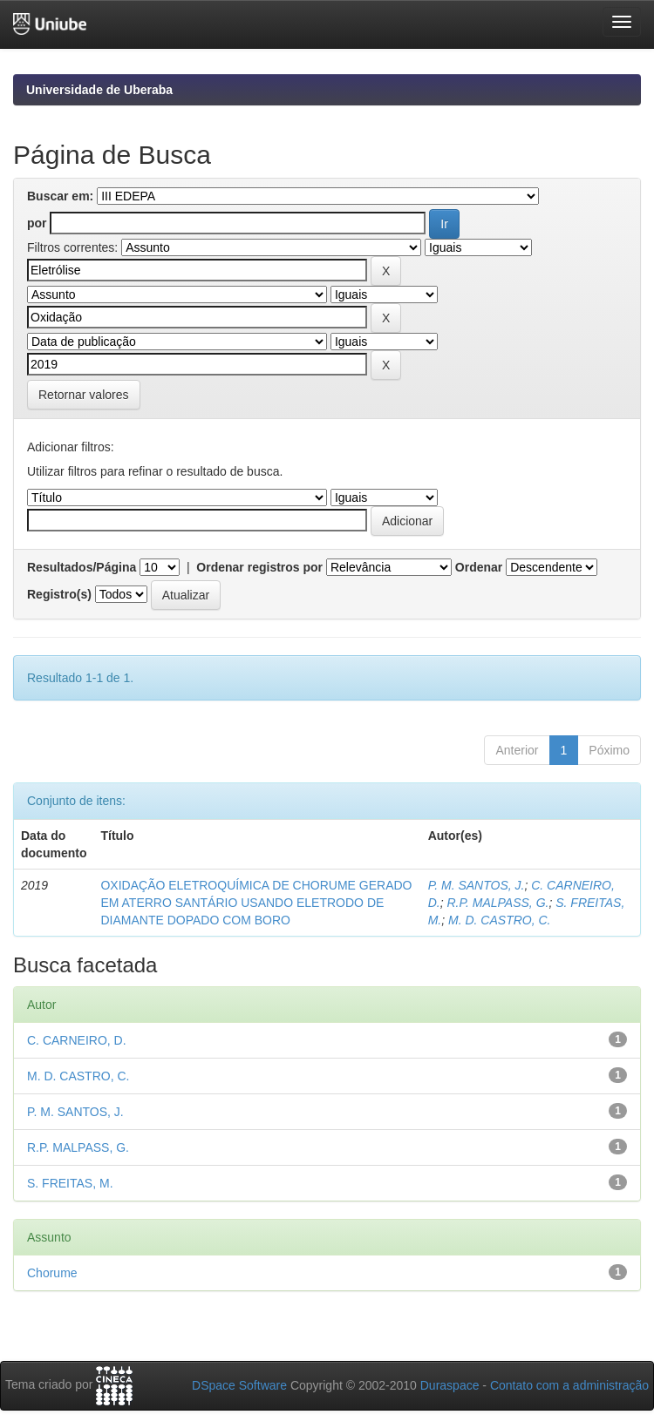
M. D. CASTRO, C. (499, 920)
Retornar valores (83, 395)
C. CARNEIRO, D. (76, 1040)
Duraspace (450, 1385)
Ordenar (478, 567)
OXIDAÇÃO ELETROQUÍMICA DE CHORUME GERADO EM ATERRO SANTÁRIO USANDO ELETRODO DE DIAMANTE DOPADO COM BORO (256, 902)
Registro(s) (59, 594)
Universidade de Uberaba (99, 90)
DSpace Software (239, 1385)
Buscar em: (60, 196)
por (37, 223)
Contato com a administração (569, 1385)
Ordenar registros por (259, 567)
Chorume (52, 1273)
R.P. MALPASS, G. (497, 903)
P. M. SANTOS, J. (476, 885)
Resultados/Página (81, 567)
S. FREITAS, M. (70, 1183)
